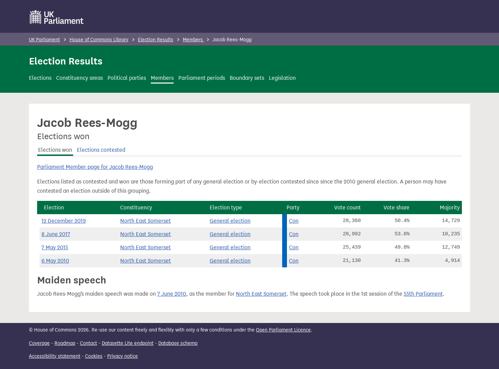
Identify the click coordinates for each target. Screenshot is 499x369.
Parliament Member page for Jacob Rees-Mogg (95, 167)
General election (230, 221)
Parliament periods (201, 78)
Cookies (93, 356)
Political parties (127, 78)
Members (193, 40)
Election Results (155, 40)
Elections (40, 78)
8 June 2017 (56, 234)
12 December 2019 (64, 221)
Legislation (282, 78)
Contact (88, 343)
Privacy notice (122, 356)
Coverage (39, 343)
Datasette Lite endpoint (128, 343)
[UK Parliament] (56, 17)
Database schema (177, 343)
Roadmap (64, 343)
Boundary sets (247, 78)
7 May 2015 (55, 247)
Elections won (55, 150)
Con (294, 221)
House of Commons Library (98, 40)
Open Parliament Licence (283, 330)
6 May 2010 (55, 260)
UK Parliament (44, 40)
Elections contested (101, 150)
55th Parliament (423, 294)
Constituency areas (79, 78)
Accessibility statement (54, 356)
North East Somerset (145, 221)
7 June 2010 (171, 294)
